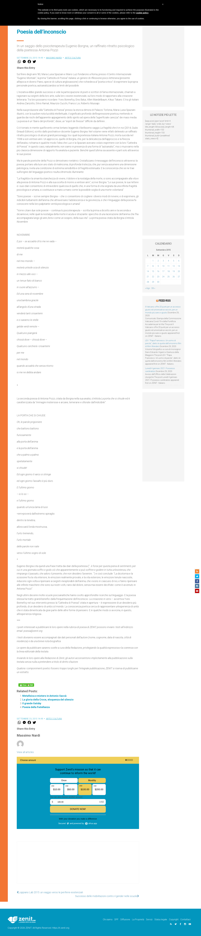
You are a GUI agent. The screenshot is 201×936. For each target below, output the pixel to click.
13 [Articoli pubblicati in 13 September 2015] (179, 266)
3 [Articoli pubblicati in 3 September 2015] (163, 261)
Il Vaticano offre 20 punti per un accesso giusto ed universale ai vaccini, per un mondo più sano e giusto (163, 310)
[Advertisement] (77, 865)
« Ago (147, 288)
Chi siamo (108, 919)
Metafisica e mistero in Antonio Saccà (44, 695)
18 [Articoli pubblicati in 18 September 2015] (168, 271)
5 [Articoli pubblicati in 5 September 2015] (173, 261)
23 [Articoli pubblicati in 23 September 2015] (158, 277)
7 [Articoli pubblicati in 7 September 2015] (147, 266)
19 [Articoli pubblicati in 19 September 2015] (174, 271)
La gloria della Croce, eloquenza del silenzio (48, 699)
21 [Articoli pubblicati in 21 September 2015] (148, 277)
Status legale (160, 919)
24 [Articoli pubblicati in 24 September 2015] (163, 277)
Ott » (153, 288)
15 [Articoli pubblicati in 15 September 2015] (153, 271)
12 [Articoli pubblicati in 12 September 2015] (174, 266)
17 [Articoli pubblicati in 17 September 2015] (163, 271)
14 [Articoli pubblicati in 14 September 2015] (148, 271)
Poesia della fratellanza (36, 707)
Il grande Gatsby (31, 703)
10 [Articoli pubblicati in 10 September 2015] (163, 266)
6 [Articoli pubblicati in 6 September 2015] (178, 261)
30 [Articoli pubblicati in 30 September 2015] (158, 282)
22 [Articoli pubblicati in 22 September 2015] (153, 277)
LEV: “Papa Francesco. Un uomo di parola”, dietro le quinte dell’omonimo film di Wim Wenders (163, 343)
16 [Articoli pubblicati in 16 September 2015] (158, 271)
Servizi (149, 919)
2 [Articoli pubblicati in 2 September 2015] (158, 261)
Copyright (173, 919)
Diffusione (125, 919)
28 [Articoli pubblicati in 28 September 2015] (148, 282)
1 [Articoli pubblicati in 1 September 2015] (153, 261)
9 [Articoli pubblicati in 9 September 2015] (158, 266)
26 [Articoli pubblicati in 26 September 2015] (174, 277)
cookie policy (142, 13)
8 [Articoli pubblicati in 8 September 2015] (153, 266)
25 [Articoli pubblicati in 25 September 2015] (168, 277)
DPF (116, 919)
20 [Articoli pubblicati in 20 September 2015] (179, 271)
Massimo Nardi (54, 58)
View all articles (25, 752)
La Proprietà (138, 919)
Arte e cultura (73, 58)
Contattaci (185, 919)
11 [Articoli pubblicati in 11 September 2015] (168, 266)
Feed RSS (165, 300)
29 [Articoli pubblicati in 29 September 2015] (153, 282)
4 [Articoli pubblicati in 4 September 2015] (168, 261)
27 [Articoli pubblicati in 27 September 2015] (179, 277)
